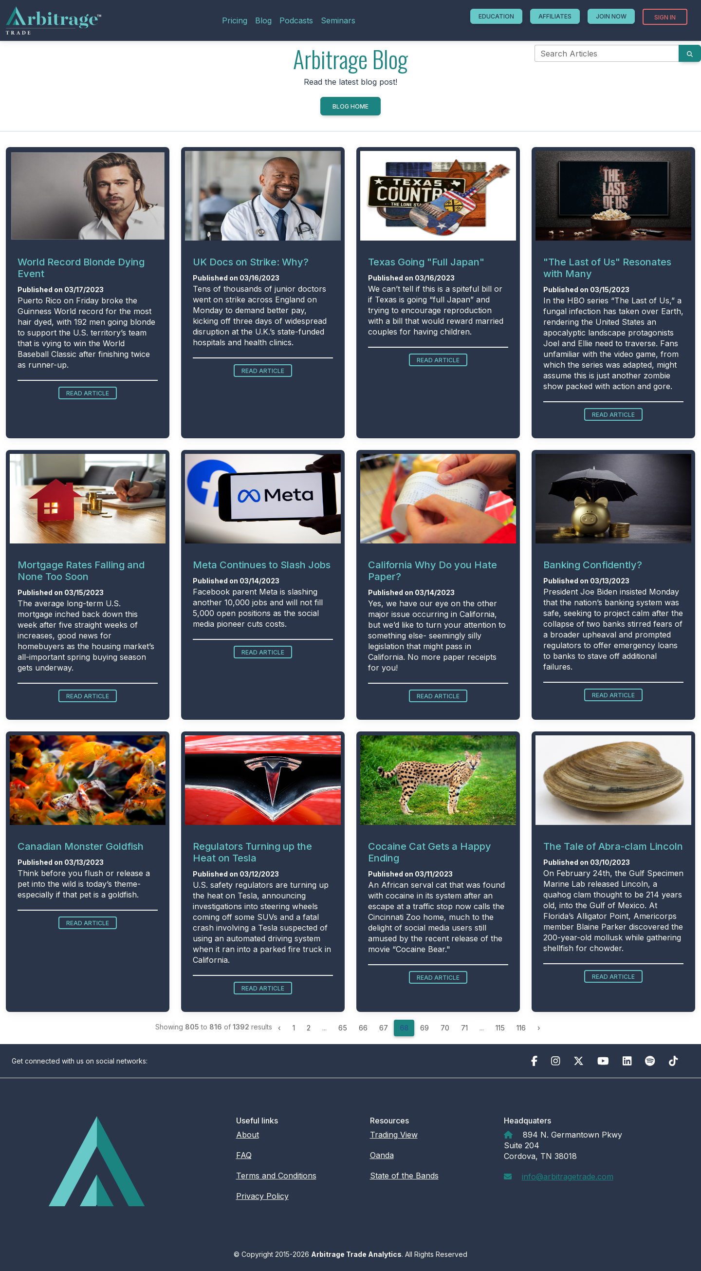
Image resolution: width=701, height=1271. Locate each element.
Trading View (394, 1135)
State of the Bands (404, 1175)
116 (521, 1028)
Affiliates (555, 16)
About (247, 1135)
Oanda (382, 1155)
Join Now (611, 16)
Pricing (234, 20)
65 (342, 1028)
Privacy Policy (262, 1196)
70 (445, 1028)
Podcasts (296, 20)
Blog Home (350, 106)
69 (424, 1028)
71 (464, 1028)
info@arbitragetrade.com (567, 1176)
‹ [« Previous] (279, 1028)
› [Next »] (538, 1028)
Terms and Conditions (276, 1175)
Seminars (338, 20)
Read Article (87, 393)
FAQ (244, 1155)
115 (500, 1028)
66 (363, 1028)
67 (383, 1028)
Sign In (665, 17)
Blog (263, 20)
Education (496, 16)
